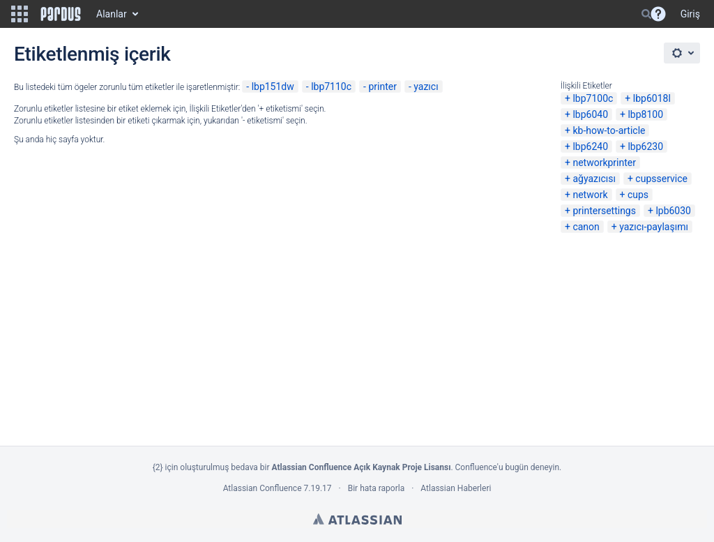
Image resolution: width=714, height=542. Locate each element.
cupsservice (661, 178)
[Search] (646, 14)
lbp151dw (273, 86)
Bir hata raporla (376, 488)
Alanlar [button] (111, 14)
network (589, 194)
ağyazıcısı (594, 178)
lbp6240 (590, 146)
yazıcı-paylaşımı (653, 226)
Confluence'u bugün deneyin (507, 467)
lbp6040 (590, 114)
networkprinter (604, 162)
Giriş (690, 14)
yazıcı (425, 86)
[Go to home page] (60, 14)
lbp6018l (652, 98)
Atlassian (357, 519)
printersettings (604, 210)
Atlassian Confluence (262, 488)
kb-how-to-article (608, 130)
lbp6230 (645, 146)
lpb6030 (673, 210)
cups (638, 194)
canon (585, 226)
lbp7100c (592, 98)
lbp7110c (331, 86)
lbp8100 (645, 114)
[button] (19, 14)
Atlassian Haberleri (455, 488)
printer (382, 86)
